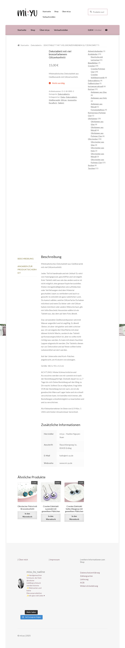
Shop (56, 11)
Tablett (61, 103)
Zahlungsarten (86, 576)
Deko (63, 97)
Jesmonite (72, 100)
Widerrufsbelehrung (89, 586)
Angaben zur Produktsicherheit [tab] (27, 269)
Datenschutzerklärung (90, 572)
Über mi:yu (66, 11)
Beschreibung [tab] (26, 258)
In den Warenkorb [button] (27, 515)
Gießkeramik (54, 100)
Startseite (47, 11)
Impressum (55, 559)
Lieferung (84, 579)
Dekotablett (71, 97)
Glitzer (64, 100)
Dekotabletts (36, 45)
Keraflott (53, 103)
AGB (82, 582)
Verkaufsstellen (49, 17)
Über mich (23, 559)
